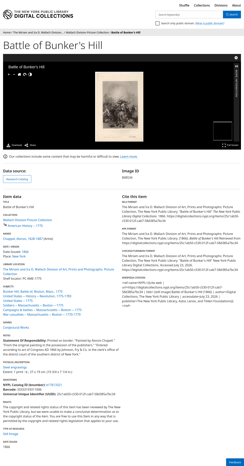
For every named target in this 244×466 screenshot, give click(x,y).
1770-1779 (73, 314)
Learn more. (129, 156)
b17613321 (54, 385)
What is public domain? (209, 23)
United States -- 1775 (18, 301)
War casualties (13, 314)
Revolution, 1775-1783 (55, 296)
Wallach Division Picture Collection (27, 220)
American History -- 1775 (25, 226)
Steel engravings (15, 367)
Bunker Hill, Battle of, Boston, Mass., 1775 (33, 291)
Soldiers (8, 305)
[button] (236, 66)
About (236, 5)
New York (19, 256)
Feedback (235, 462)
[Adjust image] (30, 74)
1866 (25, 252)
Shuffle (184, 5)
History (31, 296)
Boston (48, 305)
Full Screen (230, 145)
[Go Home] (19, 74)
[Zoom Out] (14, 74)
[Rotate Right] (24, 74)
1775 (59, 305)
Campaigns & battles (18, 310)
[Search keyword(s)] (189, 14)
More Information (236, 71)
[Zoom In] (8, 74)
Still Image (10, 434)
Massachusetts (28, 305)
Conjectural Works (16, 327)
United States (12, 296)
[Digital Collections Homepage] (38, 14)
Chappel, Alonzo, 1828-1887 (23, 239)
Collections (202, 5)
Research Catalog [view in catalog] (17, 179)
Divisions (220, 5)
